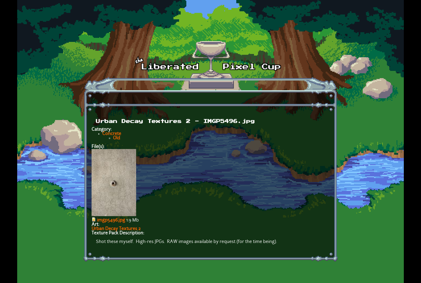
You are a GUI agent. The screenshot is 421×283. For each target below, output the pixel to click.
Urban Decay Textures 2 (116, 229)
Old (116, 138)
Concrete (111, 134)
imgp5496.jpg (111, 220)
